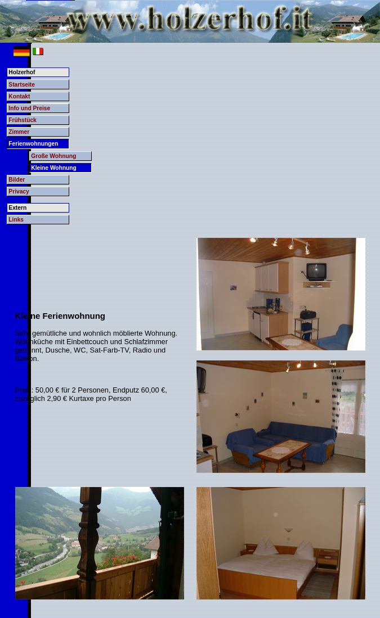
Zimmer (18, 132)
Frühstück (22, 120)
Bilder (16, 180)
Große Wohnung (53, 156)
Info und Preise (29, 108)
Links (16, 219)
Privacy (18, 191)
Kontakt (19, 96)
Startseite (21, 85)
